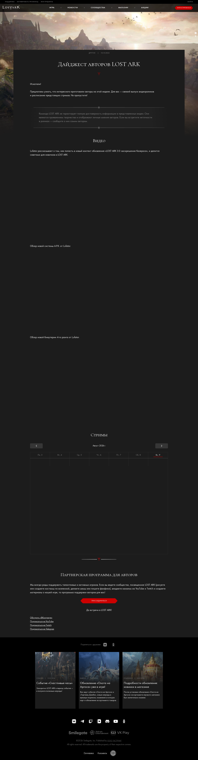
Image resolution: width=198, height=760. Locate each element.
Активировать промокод (27, 2)
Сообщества (98, 8)
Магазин (123, 8)
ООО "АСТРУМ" (114, 742)
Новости (73, 8)
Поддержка (10, 2)
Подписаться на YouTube (43, 621)
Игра (51, 8)
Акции (145, 8)
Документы (103, 754)
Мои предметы (47, 2)
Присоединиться (99, 601)
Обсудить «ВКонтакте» (42, 618)
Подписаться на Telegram (44, 629)
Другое (92, 53)
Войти (190, 2)
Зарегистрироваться (184, 8)
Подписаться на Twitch (42, 625)
